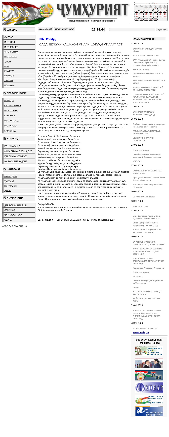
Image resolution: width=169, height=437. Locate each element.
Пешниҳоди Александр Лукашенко (148, 268)
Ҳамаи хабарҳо (141, 332)
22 (146, 17)
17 (155, 14)
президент (10, 176)
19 (164, 14)
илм (6, 66)
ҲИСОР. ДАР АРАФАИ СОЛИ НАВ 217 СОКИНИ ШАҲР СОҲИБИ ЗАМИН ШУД (147, 251)
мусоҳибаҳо (11, 120)
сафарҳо (9, 115)
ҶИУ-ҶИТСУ (138, 276)
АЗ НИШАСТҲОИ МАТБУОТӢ (145, 56)
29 (146, 19)
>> (156, 3)
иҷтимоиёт (11, 47)
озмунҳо (9, 210)
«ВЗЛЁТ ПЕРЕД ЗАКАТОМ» (145, 328)
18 (160, 14)
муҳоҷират (10, 56)
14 (141, 14)
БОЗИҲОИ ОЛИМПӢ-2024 (144, 197)
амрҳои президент (15, 161)
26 (164, 17)
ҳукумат (9, 181)
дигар (7, 190)
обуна (8, 220)
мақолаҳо (10, 125)
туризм (8, 80)
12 (164, 11)
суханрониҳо (12, 105)
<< (145, 3)
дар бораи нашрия (15, 205)
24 (155, 17)
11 (160, 11)
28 (141, 19)
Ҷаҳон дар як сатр (141, 69)
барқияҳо (10, 131)
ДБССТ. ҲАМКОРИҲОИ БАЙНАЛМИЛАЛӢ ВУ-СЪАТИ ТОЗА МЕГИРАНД (148, 261)
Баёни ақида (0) (46, 220)
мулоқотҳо (11, 110)
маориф (9, 71)
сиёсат (8, 37)
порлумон (10, 186)
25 (160, 17)
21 (141, 17)
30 (150, 19)
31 (155, 19)
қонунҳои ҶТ (12, 146)
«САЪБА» (137, 161)
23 (150, 17)
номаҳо (9, 85)
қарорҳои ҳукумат (15, 156)
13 (136, 14)
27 (136, 19)
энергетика (11, 51)
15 (146, 14)
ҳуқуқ (7, 61)
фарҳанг (9, 75)
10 (155, 11)
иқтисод (9, 42)
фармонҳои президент (18, 151)
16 (150, 14)
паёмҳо (9, 100)
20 (136, 17)
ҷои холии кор (13, 215)
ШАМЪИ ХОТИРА (140, 206)
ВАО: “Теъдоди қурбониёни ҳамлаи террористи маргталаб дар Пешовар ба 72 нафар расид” (149, 62)
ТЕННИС (136, 287)
